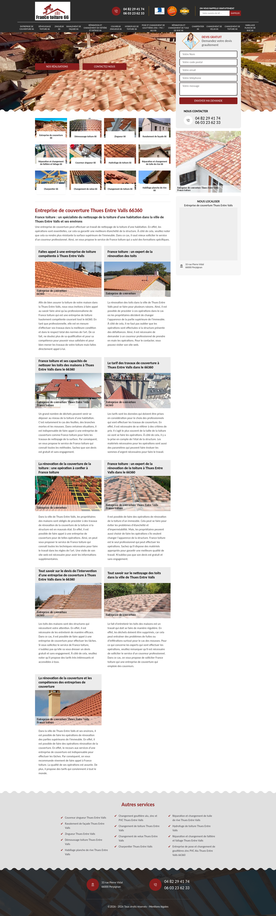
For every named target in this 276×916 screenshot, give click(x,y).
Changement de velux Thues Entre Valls (138, 838)
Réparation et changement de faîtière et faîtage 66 (95, 28)
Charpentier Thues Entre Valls (135, 846)
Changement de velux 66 (214, 27)
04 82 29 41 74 (133, 9)
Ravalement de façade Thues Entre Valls (84, 825)
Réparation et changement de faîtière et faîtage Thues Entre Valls (193, 838)
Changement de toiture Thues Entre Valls (139, 828)
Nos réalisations (57, 66)
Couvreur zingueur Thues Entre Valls (85, 817)
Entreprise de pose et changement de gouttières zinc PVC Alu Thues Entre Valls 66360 (193, 851)
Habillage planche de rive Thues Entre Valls (86, 852)
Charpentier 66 (198, 27)
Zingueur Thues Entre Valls (80, 833)
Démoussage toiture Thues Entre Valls (83, 842)
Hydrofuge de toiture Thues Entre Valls (191, 828)
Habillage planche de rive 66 (250, 28)
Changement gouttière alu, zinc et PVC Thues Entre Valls (138, 818)
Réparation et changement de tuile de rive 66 (178, 28)
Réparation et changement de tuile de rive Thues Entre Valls (192, 818)
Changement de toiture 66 (232, 27)
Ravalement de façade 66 (73, 27)
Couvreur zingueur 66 (116, 27)
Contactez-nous (104, 66)
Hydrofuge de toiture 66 (132, 27)
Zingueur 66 (59, 27)
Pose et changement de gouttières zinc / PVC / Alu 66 (153, 28)
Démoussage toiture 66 (44, 27)
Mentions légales (158, 906)
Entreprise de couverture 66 (27, 27)
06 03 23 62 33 (133, 13)
